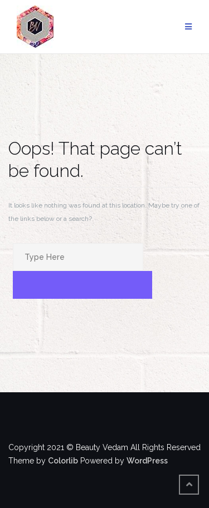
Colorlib (63, 460)
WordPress (147, 460)
